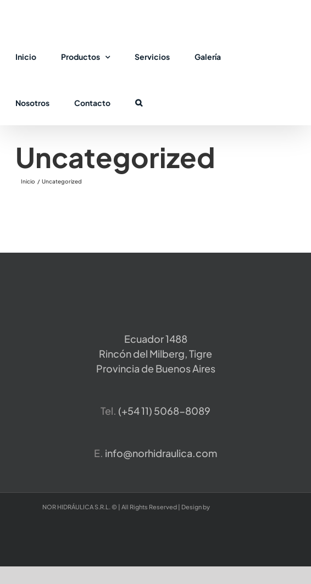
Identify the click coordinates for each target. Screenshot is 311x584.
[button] (138, 102)
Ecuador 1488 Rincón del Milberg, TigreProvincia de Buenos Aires (155, 353)
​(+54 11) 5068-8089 (164, 410)
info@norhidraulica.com (161, 453)
